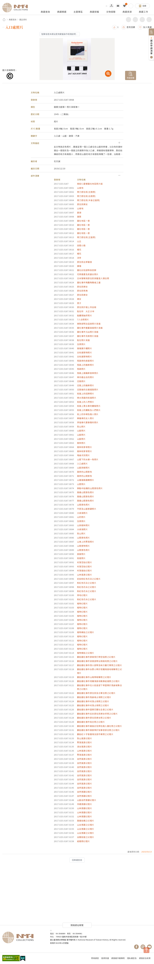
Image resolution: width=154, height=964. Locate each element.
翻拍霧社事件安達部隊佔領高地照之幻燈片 (97, 661)
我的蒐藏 (124, 6)
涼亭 (79, 257)
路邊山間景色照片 (85, 492)
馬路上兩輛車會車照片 (87, 373)
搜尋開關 (131, 6)
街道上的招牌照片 (85, 393)
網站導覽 (111, 6)
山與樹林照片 (83, 525)
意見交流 (118, 6)
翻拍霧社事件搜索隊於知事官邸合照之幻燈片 (98, 730)
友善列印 (135, 19)
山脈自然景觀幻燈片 (86, 800)
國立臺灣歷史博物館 (23, 937)
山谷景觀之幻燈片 (85, 824)
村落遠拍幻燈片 (84, 570)
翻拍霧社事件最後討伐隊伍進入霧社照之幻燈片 (99, 726)
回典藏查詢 (77, 860)
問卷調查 (95, 958)
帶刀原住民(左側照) (86, 191)
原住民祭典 (82, 290)
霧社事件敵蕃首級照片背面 (90, 327)
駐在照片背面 (83, 340)
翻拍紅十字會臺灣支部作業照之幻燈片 (95, 734)
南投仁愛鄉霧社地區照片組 (90, 183)
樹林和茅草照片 (84, 447)
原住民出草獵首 (84, 261)
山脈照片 (81, 430)
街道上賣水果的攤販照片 (89, 405)
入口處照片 (82, 463)
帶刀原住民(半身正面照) (88, 200)
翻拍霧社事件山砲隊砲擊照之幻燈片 (94, 677)
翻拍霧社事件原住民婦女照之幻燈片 (94, 717)
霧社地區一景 (83, 220)
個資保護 (105, 958)
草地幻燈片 (82, 595)
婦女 (79, 298)
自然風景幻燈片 (84, 758)
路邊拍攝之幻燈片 (85, 820)
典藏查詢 (12, 19)
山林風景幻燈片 (84, 574)
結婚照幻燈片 (83, 841)
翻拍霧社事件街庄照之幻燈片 (91, 721)
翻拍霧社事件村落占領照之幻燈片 (93, 701)
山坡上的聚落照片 (85, 541)
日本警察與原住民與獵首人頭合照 (93, 278)
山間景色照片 (83, 504)
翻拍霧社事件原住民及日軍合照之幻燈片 (96, 693)
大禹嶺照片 (82, 512)
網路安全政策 (145, 958)
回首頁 (4, 19)
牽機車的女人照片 (85, 418)
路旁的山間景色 (84, 471)
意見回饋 (131, 27)
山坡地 (80, 187)
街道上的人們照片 (85, 401)
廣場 (79, 266)
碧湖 (79, 212)
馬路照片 (81, 368)
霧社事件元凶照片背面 (87, 331)
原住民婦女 (82, 204)
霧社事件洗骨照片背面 (87, 336)
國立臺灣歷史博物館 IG (143, 947)
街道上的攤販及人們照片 (89, 410)
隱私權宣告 (132, 958)
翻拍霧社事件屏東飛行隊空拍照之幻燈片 (96, 656)
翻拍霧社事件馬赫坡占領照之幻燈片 (94, 697)
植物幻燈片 (82, 603)
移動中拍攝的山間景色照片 (90, 488)
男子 (79, 303)
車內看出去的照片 (85, 377)
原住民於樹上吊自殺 (86, 307)
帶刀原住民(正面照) (86, 237)
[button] (77, 143)
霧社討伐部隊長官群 (86, 270)
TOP (146, 950)
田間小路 (81, 245)
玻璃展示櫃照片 (84, 348)
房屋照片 (81, 554)
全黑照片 (81, 344)
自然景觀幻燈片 (84, 791)
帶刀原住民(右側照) (86, 196)
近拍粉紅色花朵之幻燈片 (89, 578)
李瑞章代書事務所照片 (87, 422)
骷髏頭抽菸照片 (84, 315)
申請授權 (130, 77)
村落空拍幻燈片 (84, 562)
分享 (128, 19)
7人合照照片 (83, 319)
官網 (144, 5)
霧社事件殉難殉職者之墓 (89, 282)
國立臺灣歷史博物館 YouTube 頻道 (149, 947)
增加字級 (142, 19)
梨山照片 (81, 426)
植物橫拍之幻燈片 (85, 632)
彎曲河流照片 (83, 455)
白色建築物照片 (84, 352)
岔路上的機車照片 (85, 385)
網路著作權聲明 (118, 958)
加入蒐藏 (147, 27)
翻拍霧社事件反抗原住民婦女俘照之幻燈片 (97, 713)
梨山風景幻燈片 (84, 738)
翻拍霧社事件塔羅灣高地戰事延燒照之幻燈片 (98, 681)
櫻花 (79, 249)
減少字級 (149, 19)
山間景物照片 (83, 545)
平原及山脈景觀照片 (86, 508)
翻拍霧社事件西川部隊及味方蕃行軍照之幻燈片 (99, 665)
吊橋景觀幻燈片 (84, 804)
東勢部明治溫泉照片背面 (89, 323)
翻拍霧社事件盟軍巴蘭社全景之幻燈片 (95, 709)
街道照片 (81, 558)
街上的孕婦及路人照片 (87, 414)
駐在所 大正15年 (86, 311)
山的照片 (81, 517)
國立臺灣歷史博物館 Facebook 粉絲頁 (136, 947)
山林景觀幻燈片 (84, 808)
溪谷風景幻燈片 (84, 746)
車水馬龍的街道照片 (86, 397)
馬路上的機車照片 (85, 364)
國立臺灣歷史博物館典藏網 (16, 7)
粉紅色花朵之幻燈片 (86, 582)
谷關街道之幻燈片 (85, 837)
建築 (79, 216)
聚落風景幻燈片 (84, 742)
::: (106, 5)
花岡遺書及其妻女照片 (87, 274)
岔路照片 (81, 381)
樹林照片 (81, 442)
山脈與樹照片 (83, 467)
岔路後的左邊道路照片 (87, 389)
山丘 (79, 241)
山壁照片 (81, 484)
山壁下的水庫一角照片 (87, 459)
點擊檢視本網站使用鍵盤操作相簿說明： (59, 34)
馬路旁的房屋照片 (85, 360)
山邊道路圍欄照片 (85, 479)
